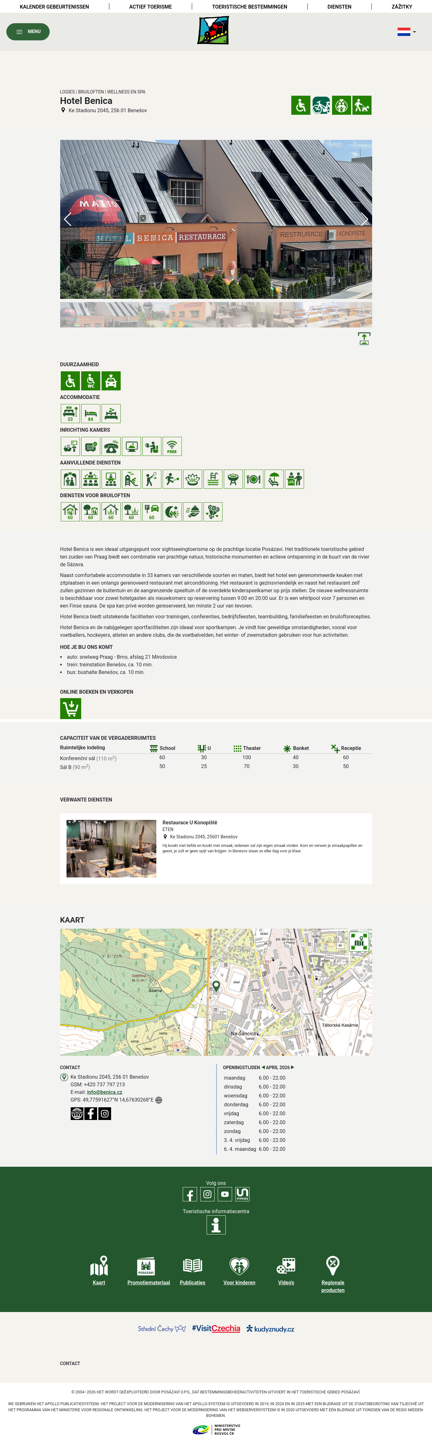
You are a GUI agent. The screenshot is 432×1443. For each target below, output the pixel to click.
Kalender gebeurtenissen (54, 7)
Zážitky (402, 7)
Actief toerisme (150, 7)
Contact (70, 1363)
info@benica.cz (104, 1092)
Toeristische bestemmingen (249, 7)
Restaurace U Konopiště (190, 823)
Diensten (339, 7)
